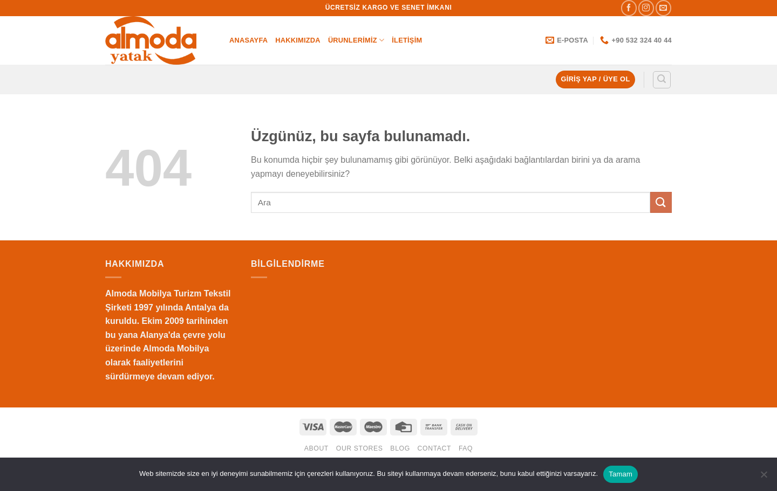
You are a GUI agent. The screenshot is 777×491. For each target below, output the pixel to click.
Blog (400, 448)
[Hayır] (763, 477)
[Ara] (662, 79)
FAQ (466, 448)
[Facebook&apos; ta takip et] (629, 8)
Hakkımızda (298, 40)
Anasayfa (248, 40)
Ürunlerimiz (356, 40)
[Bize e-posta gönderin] (663, 8)
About (316, 448)
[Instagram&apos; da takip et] (646, 8)
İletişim (407, 40)
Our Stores (359, 448)
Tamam (620, 474)
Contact (435, 448)
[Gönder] (661, 202)
